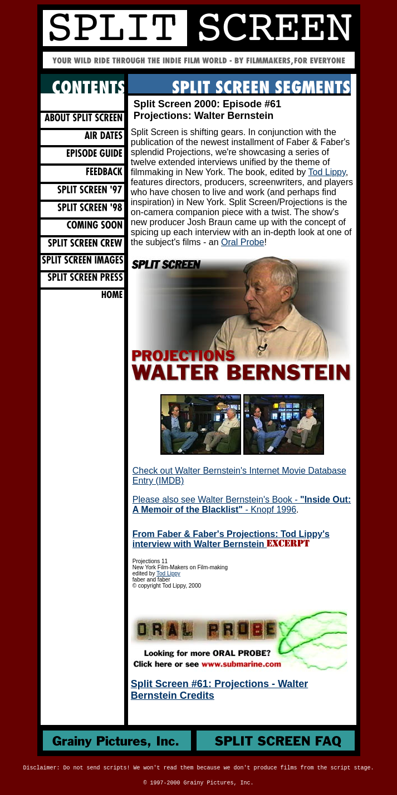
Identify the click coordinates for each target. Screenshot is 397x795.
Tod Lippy (327, 172)
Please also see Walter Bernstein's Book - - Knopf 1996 (242, 504)
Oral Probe (242, 242)
